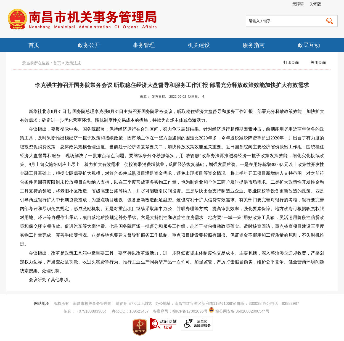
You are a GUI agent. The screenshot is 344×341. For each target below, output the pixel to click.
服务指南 (254, 45)
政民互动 (309, 45)
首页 (33, 45)
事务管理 (144, 45)
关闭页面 (318, 62)
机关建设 (199, 45)
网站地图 (41, 303)
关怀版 (315, 4)
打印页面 (291, 62)
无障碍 (298, 4)
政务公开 (89, 45)
